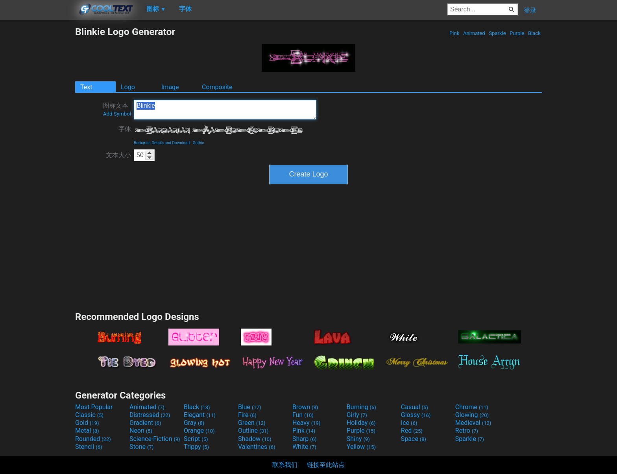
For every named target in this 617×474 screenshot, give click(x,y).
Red (412, 430)
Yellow (361, 446)
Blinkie (225, 109)
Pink (454, 33)
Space (413, 439)
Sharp (304, 439)
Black (534, 33)
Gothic (198, 143)
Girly (357, 415)
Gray (194, 422)
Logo (128, 87)
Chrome (471, 407)
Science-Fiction (154, 439)
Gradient (145, 422)
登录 (530, 10)
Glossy (416, 415)
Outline (253, 430)
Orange (199, 430)
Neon (140, 430)
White (304, 446)
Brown (305, 407)
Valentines (256, 446)
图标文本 (117, 109)
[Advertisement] (37, 144)
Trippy (196, 446)
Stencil (88, 446)
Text (86, 87)
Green (252, 422)
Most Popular (94, 407)
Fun (303, 415)
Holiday (361, 422)
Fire (247, 415)
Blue (249, 407)
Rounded (93, 439)
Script (196, 439)
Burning (361, 407)
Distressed (149, 415)
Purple (517, 33)
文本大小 (118, 155)
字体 (124, 128)
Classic (89, 415)
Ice (409, 422)
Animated (474, 33)
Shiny (358, 439)
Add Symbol (117, 114)
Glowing (472, 415)
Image (170, 87)
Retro (466, 430)
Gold (87, 422)
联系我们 (284, 464)
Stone (141, 446)
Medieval (473, 422)
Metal (87, 430)
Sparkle (497, 33)
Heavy (306, 422)
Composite (217, 87)
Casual (414, 407)
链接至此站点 (326, 464)
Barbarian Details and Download (162, 143)
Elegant (200, 415)
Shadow (255, 439)
